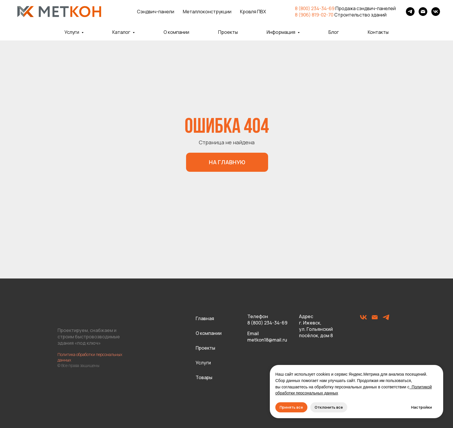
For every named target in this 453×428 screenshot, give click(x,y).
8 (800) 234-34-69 (315, 8)
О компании (176, 32)
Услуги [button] (72, 32)
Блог (333, 32)
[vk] (435, 11)
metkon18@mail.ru (267, 340)
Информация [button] (281, 32)
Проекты (228, 32)
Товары (204, 377)
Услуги (203, 362)
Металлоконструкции (207, 11)
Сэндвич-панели (155, 11)
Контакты (378, 32)
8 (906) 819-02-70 (314, 15)
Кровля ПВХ (253, 11)
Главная (205, 318)
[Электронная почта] (423, 11)
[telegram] (410, 11)
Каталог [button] (121, 32)
